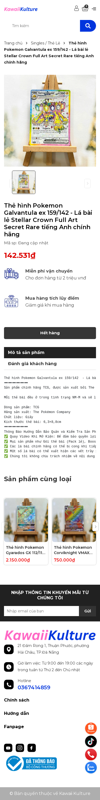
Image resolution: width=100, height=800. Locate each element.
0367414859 (34, 687)
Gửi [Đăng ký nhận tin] (87, 611)
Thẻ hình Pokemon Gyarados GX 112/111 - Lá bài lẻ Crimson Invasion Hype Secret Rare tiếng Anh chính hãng (25, 550)
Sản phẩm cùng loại (37, 479)
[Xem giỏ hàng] (85, 9)
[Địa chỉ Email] (50, 611)
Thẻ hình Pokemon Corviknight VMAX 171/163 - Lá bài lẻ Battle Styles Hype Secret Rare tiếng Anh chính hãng (73, 550)
